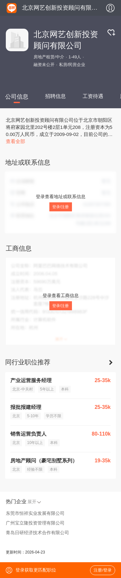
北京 (16, 416)
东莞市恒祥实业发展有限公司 (35, 513)
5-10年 (33, 416)
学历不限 (53, 416)
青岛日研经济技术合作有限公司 (37, 532)
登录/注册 (60, 207)
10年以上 (35, 442)
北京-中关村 (22, 389)
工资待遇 (93, 96)
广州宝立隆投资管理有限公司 (35, 522)
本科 (65, 389)
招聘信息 (55, 96)
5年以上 (47, 389)
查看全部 (15, 141)
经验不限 (35, 469)
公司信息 (16, 96)
